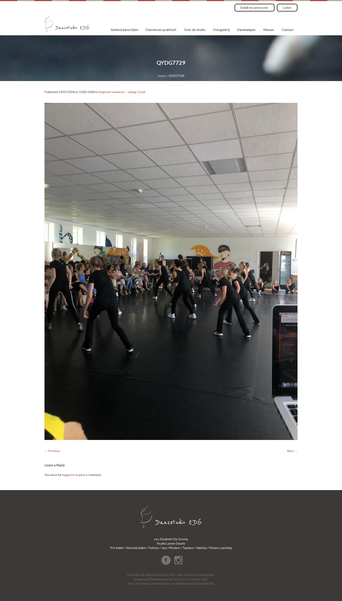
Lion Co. (178, 579)
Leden (287, 7)
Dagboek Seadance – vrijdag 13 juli (121, 92)
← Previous (52, 451)
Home (162, 76)
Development (159, 579)
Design (139, 579)
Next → (292, 451)
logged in (68, 475)
